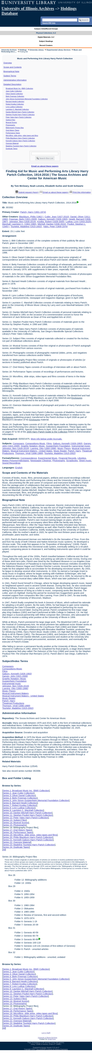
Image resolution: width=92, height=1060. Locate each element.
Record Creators (46, 45)
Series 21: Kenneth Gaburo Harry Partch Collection (28, 840)
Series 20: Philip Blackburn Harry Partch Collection (28, 837)
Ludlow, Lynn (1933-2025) (78, 221)
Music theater (60, 451)
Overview (8, 63)
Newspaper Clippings (40, 460)
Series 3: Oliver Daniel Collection (19, 795)
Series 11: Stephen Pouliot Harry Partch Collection (27, 815)
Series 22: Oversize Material (17, 842)
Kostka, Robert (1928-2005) (51, 221)
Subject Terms (10, 76)
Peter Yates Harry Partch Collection (18, 117)
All (4, 849)
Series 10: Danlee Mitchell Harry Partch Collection (27, 812)
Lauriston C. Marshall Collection (17, 109)
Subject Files (10, 120)
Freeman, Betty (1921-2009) (23, 219)
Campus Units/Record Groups (46, 29)
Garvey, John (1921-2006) (15, 676)
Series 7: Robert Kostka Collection (19, 805)
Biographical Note (11, 71)
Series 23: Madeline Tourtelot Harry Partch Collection (29, 844)
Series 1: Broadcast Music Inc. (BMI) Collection (26, 790)
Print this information (80, 192)
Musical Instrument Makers (15, 693)
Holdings (23, 50)
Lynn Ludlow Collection (14, 107)
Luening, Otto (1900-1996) (43, 448)
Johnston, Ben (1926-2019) (22, 221)
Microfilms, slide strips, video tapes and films (22, 135)
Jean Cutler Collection (14, 91)
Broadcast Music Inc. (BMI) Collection (19, 88)
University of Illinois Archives (28, 8)
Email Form (52, 1039)
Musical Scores (11, 122)
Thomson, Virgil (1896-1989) (29, 453)
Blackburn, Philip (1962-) (31, 216)
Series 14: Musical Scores (15, 822)
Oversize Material (12, 143)
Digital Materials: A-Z (46, 37)
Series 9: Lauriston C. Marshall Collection (23, 810)
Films (49, 443)
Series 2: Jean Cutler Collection (18, 793)
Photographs (10, 125)
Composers (18, 443)
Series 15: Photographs (14, 825)
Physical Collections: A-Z (46, 33)
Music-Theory (64, 448)
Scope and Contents (13, 67)
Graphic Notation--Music (33, 446)
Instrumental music (81, 446)
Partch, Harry (74, 451)
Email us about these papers (44, 166)
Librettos (82, 458)
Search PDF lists (48, 23)
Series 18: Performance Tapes (17, 832)
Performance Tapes (13, 133)
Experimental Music (47, 458)
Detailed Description (12, 84)
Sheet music (85, 460)
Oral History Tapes (12, 130)
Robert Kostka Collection (15, 104)
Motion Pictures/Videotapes (15, 460)
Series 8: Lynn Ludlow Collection (19, 808)
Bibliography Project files (15, 128)
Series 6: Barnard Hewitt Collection (20, 803)
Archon (43, 1047)
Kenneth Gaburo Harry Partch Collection (20, 141)
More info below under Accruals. (46, 439)
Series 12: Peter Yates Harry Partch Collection (25, 817)
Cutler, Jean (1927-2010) (57, 216)
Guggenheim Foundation (58, 446)
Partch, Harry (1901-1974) (33, 212)
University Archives (9, 50)
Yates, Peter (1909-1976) (55, 226)
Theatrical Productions (13, 703)
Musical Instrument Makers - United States (31, 451)
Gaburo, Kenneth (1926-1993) (53, 219)
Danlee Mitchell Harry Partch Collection (20, 112)
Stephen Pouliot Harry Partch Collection (20, 114)
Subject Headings (46, 41)
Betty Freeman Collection (15, 96)
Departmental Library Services (58, 50)
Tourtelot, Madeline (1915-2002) (26, 226)
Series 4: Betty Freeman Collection (20, 798)
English (18, 467)
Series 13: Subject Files (14, 820)
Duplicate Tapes (12, 148)
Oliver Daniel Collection (14, 94)
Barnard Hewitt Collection (15, 101)
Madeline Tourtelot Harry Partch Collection (21, 146)
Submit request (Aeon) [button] (27, 192)
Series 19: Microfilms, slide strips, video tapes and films (30, 835)
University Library (37, 50)
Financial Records (67, 458)
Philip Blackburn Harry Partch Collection (20, 138)
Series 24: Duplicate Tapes (16, 847)
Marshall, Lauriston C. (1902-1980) (19, 224)
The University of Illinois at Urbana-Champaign (52, 1049)
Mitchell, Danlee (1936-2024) (52, 224)
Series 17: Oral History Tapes (17, 830)
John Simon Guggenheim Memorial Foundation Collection (27, 99)
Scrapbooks (72, 460)
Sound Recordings (11, 463)
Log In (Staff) (46, 1033)
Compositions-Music (35, 443)
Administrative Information (15, 80)
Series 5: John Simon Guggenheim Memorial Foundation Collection (36, 800)
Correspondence (29, 458)
